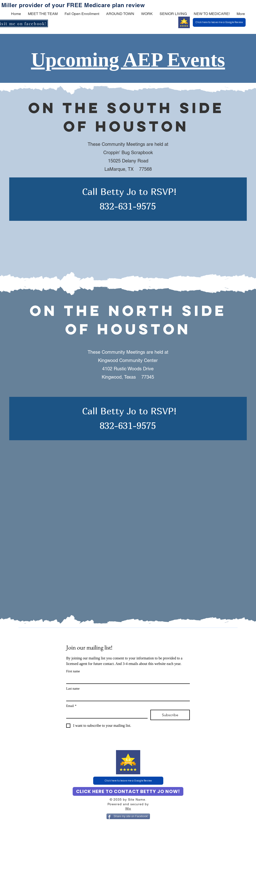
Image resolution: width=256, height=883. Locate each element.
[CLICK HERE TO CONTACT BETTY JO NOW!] (128, 791)
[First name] (126, 679)
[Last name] (126, 696)
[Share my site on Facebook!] (128, 816)
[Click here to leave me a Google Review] (219, 22)
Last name (73, 688)
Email (71, 706)
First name (73, 671)
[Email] (105, 714)
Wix (128, 808)
